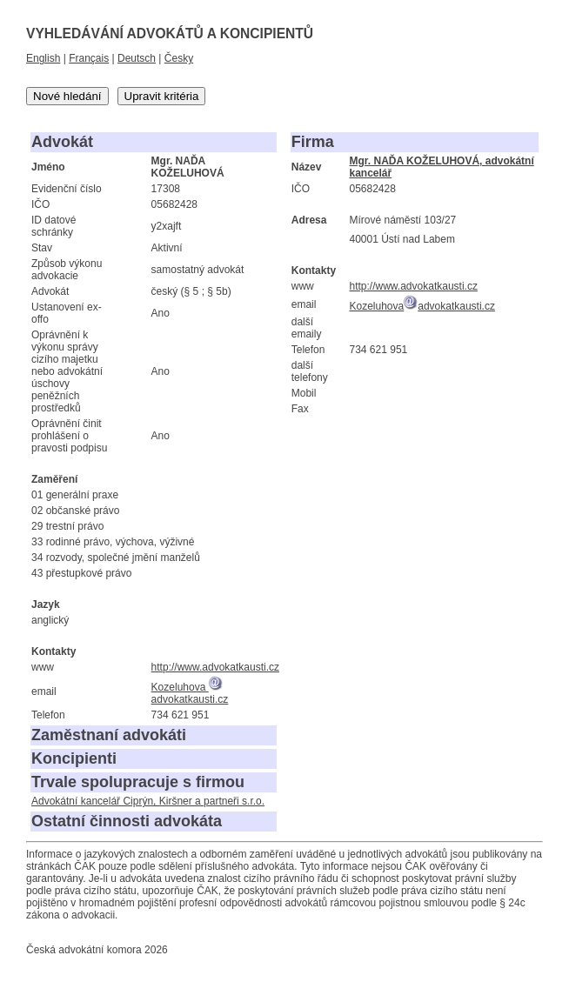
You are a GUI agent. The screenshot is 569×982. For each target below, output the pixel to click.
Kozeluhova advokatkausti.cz (190, 693)
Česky (178, 58)
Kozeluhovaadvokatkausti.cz (422, 306)
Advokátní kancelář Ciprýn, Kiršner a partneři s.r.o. (147, 801)
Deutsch (136, 58)
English (43, 58)
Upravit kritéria (161, 96)
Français (89, 58)
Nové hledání (67, 96)
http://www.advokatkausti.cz (215, 667)
